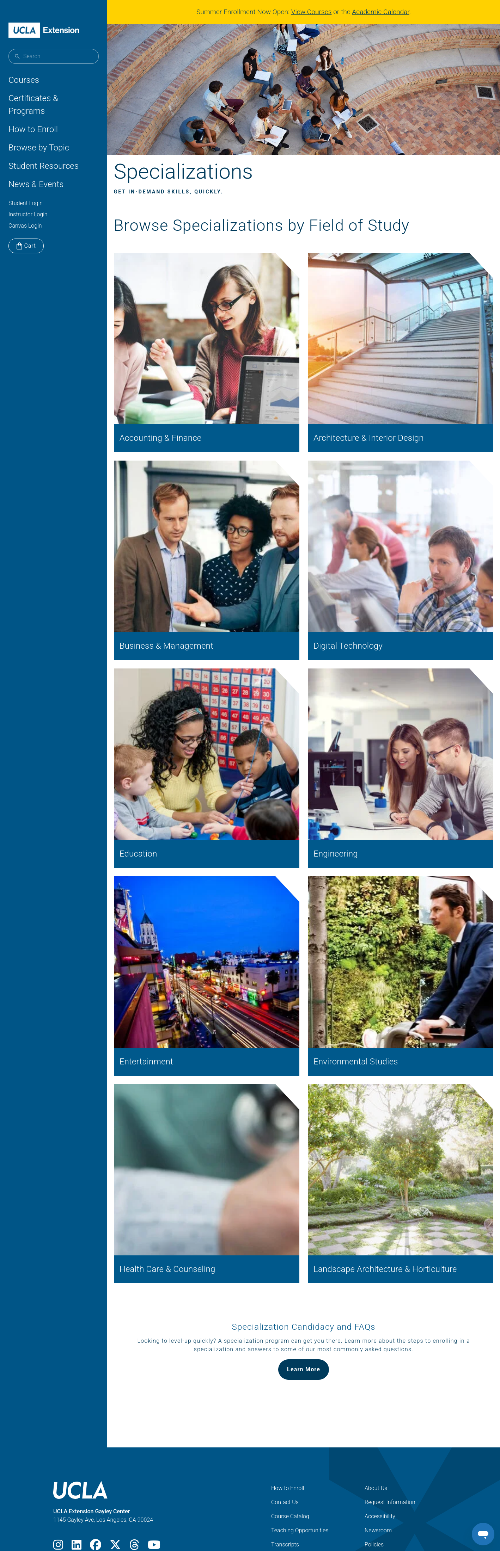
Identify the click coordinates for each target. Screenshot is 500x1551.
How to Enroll (33, 129)
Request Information (390, 1440)
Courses (23, 80)
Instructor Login (28, 214)
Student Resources (43, 166)
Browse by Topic (38, 148)
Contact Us (285, 1440)
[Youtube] (154, 1485)
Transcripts (285, 1482)
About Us (376, 1426)
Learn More (306, 1307)
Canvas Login (25, 225)
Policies (374, 1482)
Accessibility (380, 1454)
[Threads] (134, 1485)
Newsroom (378, 1468)
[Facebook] (95, 1485)
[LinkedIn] (76, 1485)
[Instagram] (58, 1485)
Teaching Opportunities (300, 1468)
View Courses (314, 12)
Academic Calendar (383, 12)
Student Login (25, 203)
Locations (283, 1496)
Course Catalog (290, 1454)
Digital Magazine (385, 1496)
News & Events (35, 184)
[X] (115, 1485)
